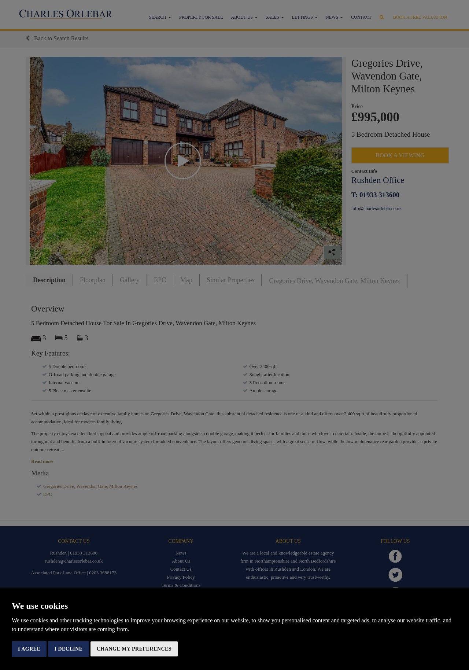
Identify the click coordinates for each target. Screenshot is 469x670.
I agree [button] (29, 649)
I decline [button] (68, 649)
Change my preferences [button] (134, 649)
